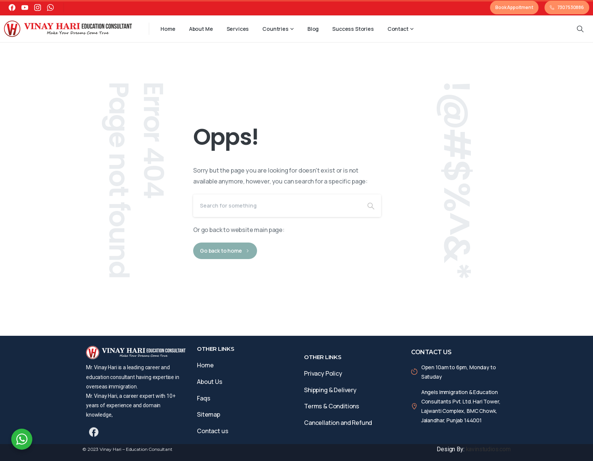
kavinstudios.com (488, 449)
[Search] (277, 205)
